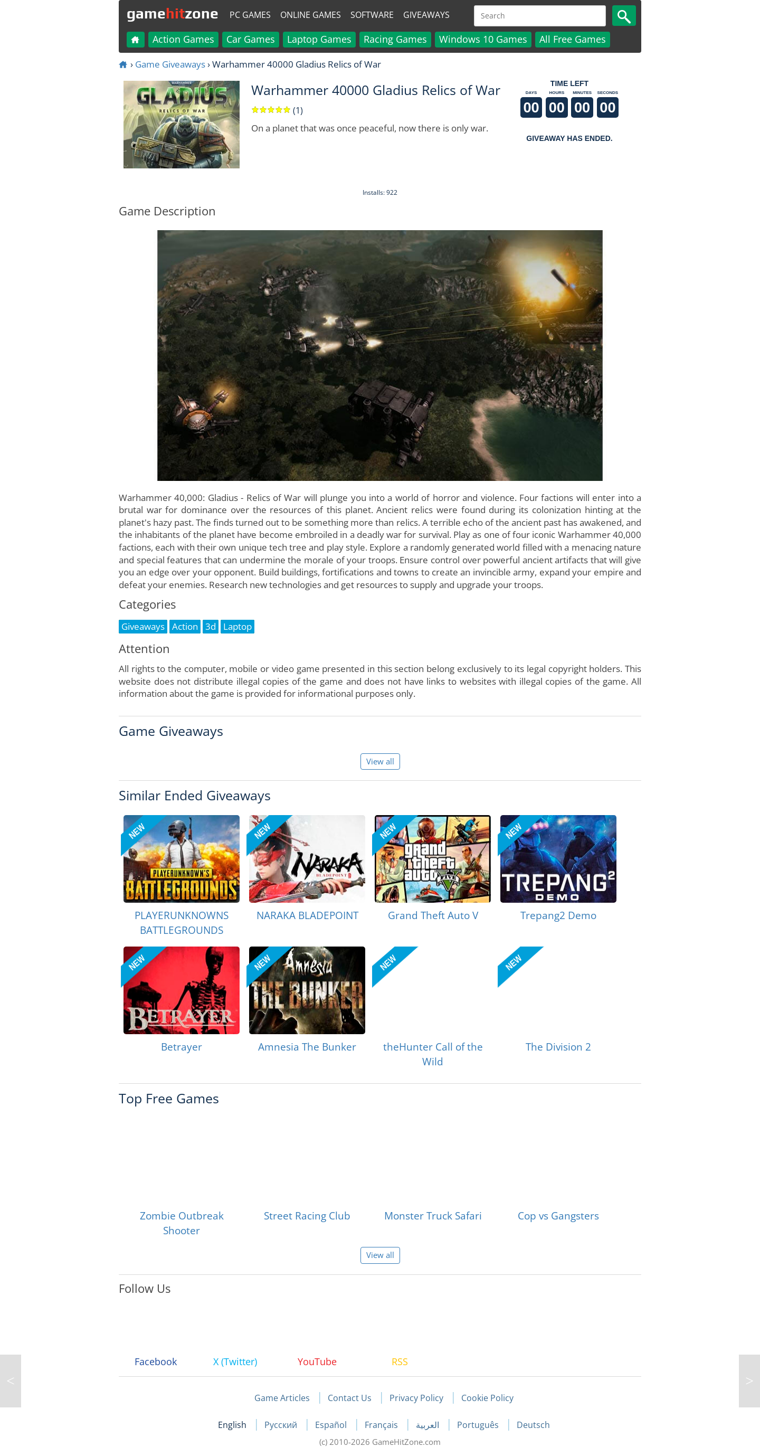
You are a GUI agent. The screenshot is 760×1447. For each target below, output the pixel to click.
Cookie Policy (487, 1398)
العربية (428, 1425)
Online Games (310, 15)
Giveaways (426, 15)
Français (382, 1425)
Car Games (250, 39)
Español (332, 1425)
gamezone (172, 13)
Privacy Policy (416, 1398)
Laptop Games (319, 39)
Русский (281, 1425)
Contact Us (350, 1398)
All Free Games (572, 39)
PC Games (250, 15)
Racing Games (395, 39)
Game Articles (282, 1398)
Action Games (183, 39)
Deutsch (533, 1425)
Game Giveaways (170, 64)
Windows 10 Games (483, 39)
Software (372, 15)
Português (479, 1425)
